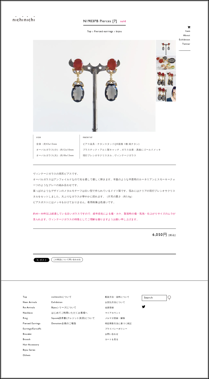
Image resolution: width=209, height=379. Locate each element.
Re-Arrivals (29, 308)
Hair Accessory (31, 345)
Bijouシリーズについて (63, 308)
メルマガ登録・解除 (115, 318)
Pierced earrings (103, 31)
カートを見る (111, 339)
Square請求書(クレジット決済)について (73, 318)
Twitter (186, 44)
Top (89, 31)
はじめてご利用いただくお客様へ (69, 313)
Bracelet (27, 334)
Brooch (27, 339)
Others (26, 355)
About (186, 35)
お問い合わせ (111, 334)
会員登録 (109, 308)
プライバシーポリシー (116, 329)
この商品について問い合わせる (67, 260)
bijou (119, 31)
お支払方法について (115, 302)
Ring (25, 318)
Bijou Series (29, 350)
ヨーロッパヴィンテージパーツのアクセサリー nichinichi (23, 18)
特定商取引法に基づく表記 (118, 324)
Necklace (28, 313)
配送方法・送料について (117, 297)
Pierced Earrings (31, 324)
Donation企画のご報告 (63, 324)
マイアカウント (113, 313)
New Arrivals (30, 302)
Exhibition (184, 40)
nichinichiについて (61, 297)
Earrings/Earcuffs (32, 329)
